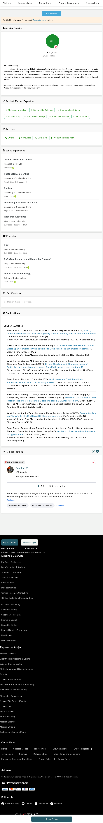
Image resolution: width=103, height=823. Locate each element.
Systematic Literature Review (13, 732)
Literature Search (9, 619)
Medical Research (9, 640)
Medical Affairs (7, 711)
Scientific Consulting (11, 572)
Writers (7, 3)
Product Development (62, 138)
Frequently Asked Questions (13, 552)
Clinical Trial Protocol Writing (13, 701)
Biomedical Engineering (11, 696)
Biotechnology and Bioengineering (16, 669)
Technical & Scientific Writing (13, 689)
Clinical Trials (6, 706)
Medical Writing (8, 587)
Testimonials (7, 754)
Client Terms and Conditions (67, 754)
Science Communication (11, 663)
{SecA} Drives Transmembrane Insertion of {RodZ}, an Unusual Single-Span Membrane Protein (51, 332)
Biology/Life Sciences (42, 110)
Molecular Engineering (42, 505)
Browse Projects (81, 749)
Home (4, 749)
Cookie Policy (64, 759)
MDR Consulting (7, 716)
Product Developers (69, 3)
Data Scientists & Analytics (13, 567)
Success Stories (20, 749)
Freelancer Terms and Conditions (16, 759)
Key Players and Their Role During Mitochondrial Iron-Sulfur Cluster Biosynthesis (45, 381)
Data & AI (41, 138)
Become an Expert (29, 542)
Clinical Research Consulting (14, 592)
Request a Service (9, 542)
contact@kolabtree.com (35, 552)
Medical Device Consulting (14, 630)
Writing (10, 138)
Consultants (45, 3)
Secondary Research (11, 614)
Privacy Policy (45, 759)
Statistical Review (9, 577)
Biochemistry (12, 116)
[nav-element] (93, 451)
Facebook (41, 803)
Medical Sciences (8, 721)
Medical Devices (7, 653)
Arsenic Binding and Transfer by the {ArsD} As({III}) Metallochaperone (51, 414)
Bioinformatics (81, 116)
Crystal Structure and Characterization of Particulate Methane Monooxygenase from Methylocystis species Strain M (47, 365)
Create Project (51, 819)
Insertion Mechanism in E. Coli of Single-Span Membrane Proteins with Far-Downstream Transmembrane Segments (50, 347)
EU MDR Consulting (10, 604)
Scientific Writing (9, 609)
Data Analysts (25, 3)
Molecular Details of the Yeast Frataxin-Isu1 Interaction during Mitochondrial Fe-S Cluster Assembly (51, 399)
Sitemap (23, 754)
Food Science (7, 582)
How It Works (40, 749)
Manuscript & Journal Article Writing (17, 684)
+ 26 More (60, 505)
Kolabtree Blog (41, 754)
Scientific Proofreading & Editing (15, 658)
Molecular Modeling (16, 110)
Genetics (4, 674)
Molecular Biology (59, 116)
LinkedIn (56, 803)
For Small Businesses (11, 562)
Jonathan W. (22, 467)
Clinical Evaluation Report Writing (17, 598)
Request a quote (39, 20)
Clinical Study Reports (10, 679)
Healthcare (6, 635)
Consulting (25, 138)
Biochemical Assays (34, 116)
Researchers (92, 3)
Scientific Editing (9, 625)
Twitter (27, 803)
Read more (11, 500)
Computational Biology (69, 110)
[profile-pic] (10, 469)
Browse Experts (60, 749)
